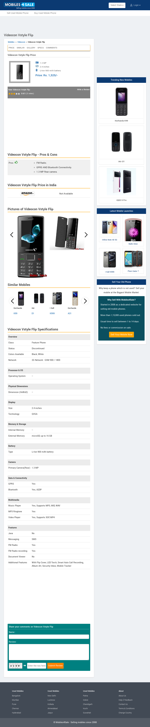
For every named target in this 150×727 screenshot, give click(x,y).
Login (135, 5)
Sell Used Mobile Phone (17, 13)
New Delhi (52, 695)
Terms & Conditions (126, 708)
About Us (122, 695)
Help (120, 700)
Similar (20, 47)
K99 (15, 313)
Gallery (31, 47)
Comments (51, 47)
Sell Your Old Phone (121, 282)
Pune (14, 704)
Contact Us (123, 704)
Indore (85, 700)
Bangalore (16, 695)
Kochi (85, 708)
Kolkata (51, 704)
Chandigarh (87, 704)
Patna (85, 695)
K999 (52, 313)
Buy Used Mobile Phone (45, 13)
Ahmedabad (53, 708)
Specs (41, 47)
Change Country (125, 712)
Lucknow (51, 700)
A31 (69, 313)
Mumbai (15, 700)
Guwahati (87, 712)
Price (11, 47)
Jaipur (50, 712)
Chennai (15, 708)
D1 (33, 313)
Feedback (128, 700)
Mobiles (11, 42)
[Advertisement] (75, 24)
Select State (117, 5)
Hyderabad (16, 712)
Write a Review (83, 89)
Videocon (21, 42)
